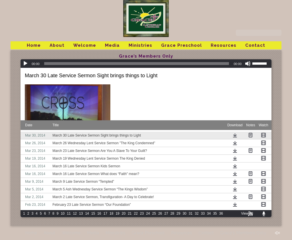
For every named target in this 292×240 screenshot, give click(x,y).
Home (34, 45)
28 (172, 213)
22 (136, 213)
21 (129, 213)
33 (202, 213)
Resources (223, 45)
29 (178, 213)
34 (209, 213)
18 (111, 213)
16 (99, 213)
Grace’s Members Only (146, 56)
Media (112, 45)
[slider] (136, 63)
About (57, 45)
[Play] (25, 63)
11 (69, 213)
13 (81, 213)
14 (87, 213)
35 (215, 213)
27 (166, 213)
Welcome (84, 45)
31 (190, 213)
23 (142, 213)
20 (123, 213)
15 (93, 213)
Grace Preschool (181, 45)
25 (154, 213)
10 (62, 213)
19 (117, 213)
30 (184, 213)
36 (221, 213)
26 (160, 213)
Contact (255, 45)
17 (105, 213)
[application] (146, 63)
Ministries (140, 45)
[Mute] (248, 63)
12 (75, 213)
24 (148, 213)
